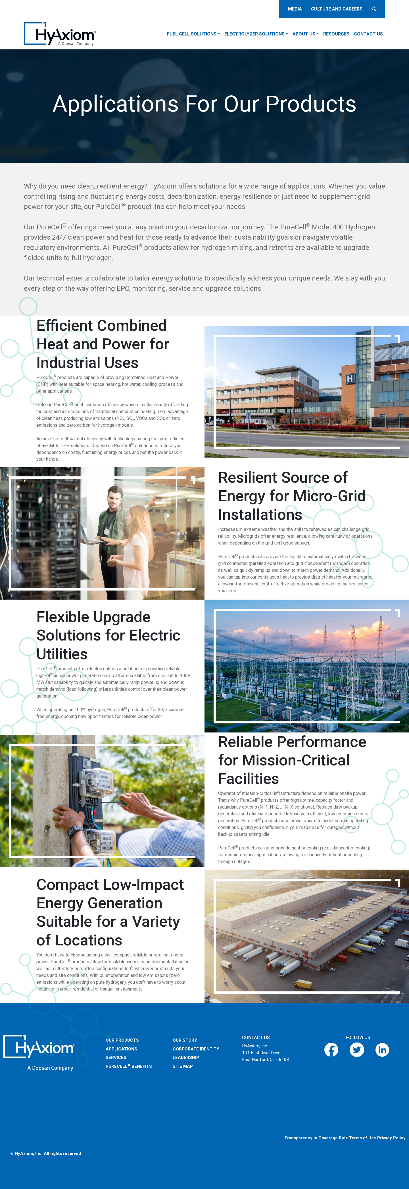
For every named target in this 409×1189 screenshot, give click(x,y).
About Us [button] (304, 34)
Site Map (183, 1066)
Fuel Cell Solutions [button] (191, 34)
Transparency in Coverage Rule (316, 1137)
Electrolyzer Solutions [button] (254, 34)
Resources (336, 34)
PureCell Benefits (129, 1066)
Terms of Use (362, 1137)
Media (295, 9)
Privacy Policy (391, 1137)
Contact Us (368, 34)
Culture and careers (336, 9)
